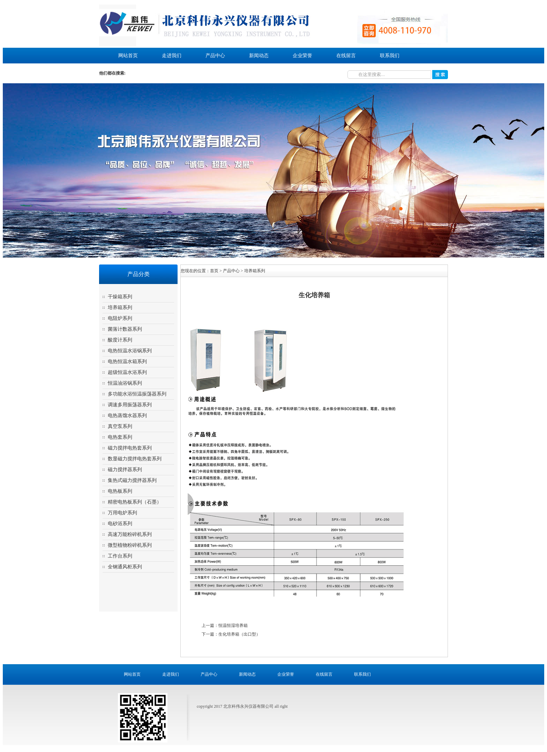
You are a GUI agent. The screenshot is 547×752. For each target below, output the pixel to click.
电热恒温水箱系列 (127, 361)
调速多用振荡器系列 (130, 404)
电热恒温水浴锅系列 (130, 350)
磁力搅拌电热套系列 (130, 448)
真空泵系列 (120, 426)
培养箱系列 (120, 307)
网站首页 (128, 55)
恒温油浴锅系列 (125, 383)
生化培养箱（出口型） (239, 634)
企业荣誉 (302, 55)
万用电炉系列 (122, 512)
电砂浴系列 (120, 523)
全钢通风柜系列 (125, 566)
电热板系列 (120, 491)
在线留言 (346, 55)
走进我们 (171, 55)
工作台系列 (120, 556)
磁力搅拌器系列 (125, 469)
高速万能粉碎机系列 (130, 534)
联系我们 (389, 55)
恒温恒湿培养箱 (233, 625)
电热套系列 (120, 437)
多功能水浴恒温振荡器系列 (137, 394)
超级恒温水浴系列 (127, 372)
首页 (214, 270)
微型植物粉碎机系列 (130, 545)
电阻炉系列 (120, 318)
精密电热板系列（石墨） (135, 502)
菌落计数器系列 (125, 329)
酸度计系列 (120, 340)
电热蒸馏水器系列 (127, 415)
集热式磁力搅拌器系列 (132, 480)
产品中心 (215, 55)
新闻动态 (259, 55)
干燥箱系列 (120, 296)
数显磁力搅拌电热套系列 (135, 458)
